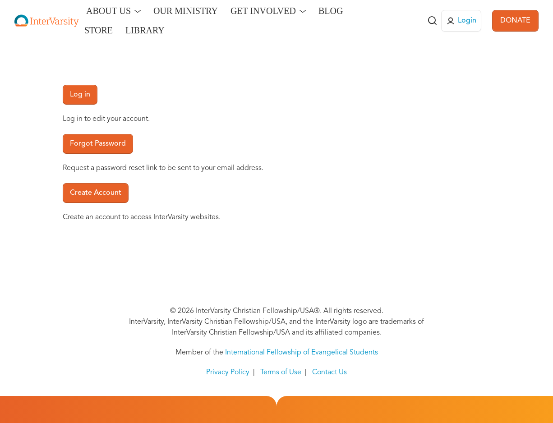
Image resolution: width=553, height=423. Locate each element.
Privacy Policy (227, 372)
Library (145, 30)
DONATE (515, 20)
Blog (330, 11)
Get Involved (263, 11)
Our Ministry (185, 11)
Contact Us (329, 372)
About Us (108, 11)
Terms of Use (280, 372)
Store (98, 30)
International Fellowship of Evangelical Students (301, 352)
